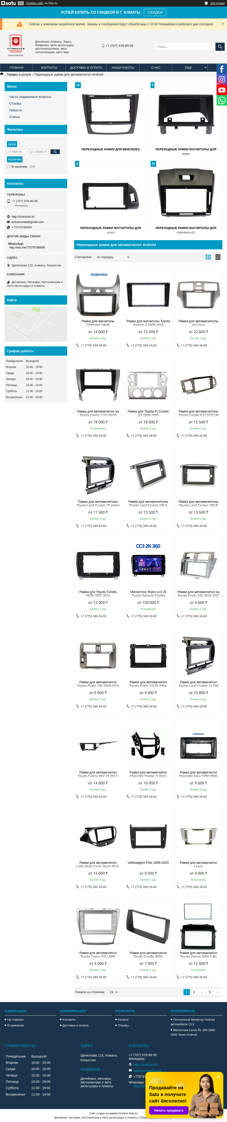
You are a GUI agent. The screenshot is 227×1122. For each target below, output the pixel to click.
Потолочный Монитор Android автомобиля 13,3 (193, 1022)
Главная (16, 67)
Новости (15, 110)
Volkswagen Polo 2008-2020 (148, 862)
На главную (15, 1019)
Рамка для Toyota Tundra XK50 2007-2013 (98, 593)
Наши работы (123, 67)
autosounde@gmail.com (27, 222)
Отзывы (15, 103)
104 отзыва (217, 3)
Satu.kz (133, 1113)
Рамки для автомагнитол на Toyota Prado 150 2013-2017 (199, 593)
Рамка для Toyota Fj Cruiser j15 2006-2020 (148, 413)
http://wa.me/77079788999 (27, 247)
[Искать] (220, 47)
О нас (156, 67)
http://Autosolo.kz (23, 216)
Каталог (123, 1019)
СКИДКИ (155, 12)
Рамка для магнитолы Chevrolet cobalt (98, 323)
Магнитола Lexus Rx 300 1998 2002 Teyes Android (193, 1032)
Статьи (14, 117)
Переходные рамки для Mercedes (111, 149)
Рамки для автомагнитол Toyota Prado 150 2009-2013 (98, 684)
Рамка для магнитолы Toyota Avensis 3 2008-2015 (148, 323)
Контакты (49, 67)
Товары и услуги (18, 74)
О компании (15, 1025)
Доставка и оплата (86, 67)
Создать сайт (34, 3)
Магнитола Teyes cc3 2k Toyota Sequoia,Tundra (148, 593)
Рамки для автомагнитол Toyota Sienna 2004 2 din (198, 954)
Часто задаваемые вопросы (30, 97)
